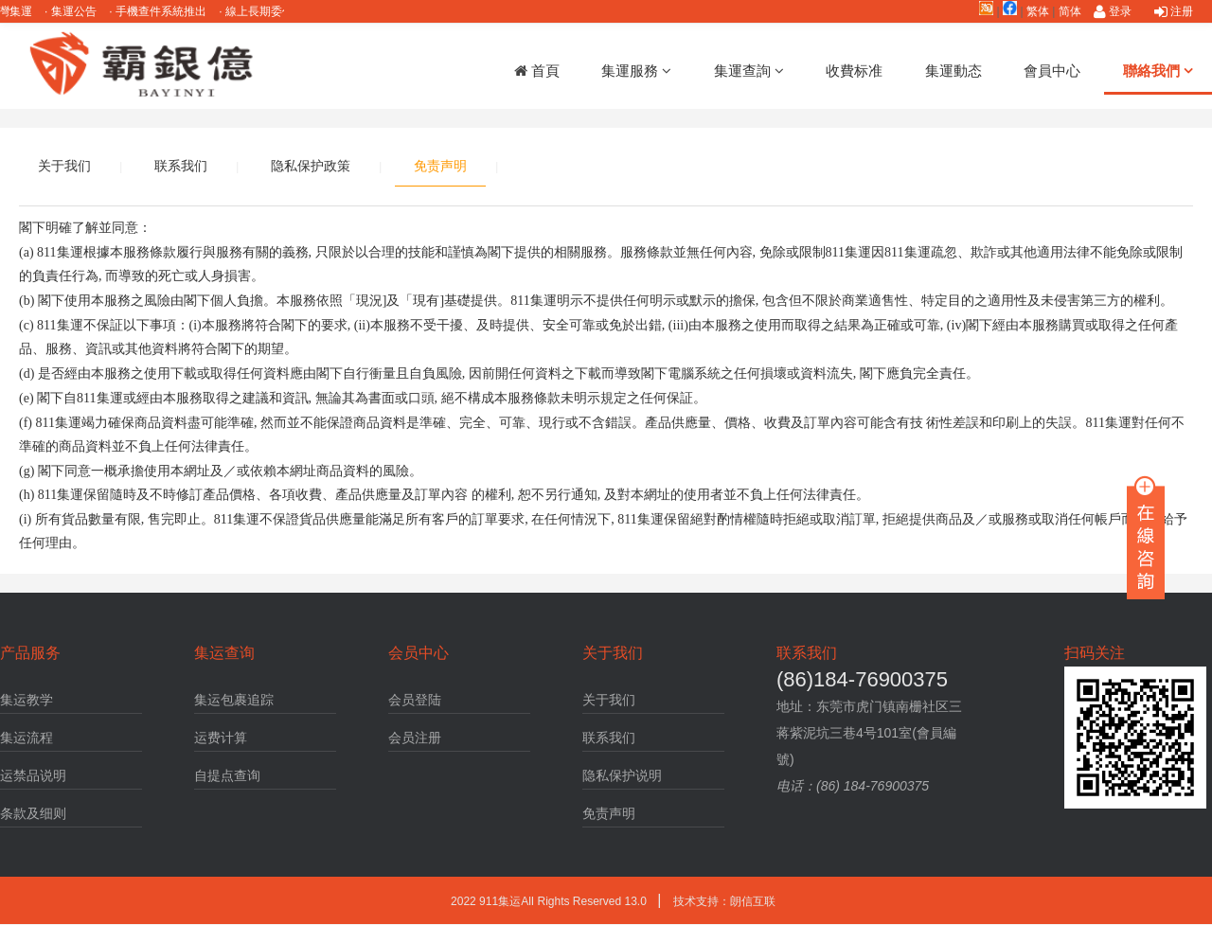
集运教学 (26, 699)
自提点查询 (227, 775)
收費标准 (854, 70)
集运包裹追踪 (234, 699)
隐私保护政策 (310, 165)
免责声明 (440, 165)
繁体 (1037, 11)
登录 (1113, 11)
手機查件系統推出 (166, 11)
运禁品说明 (33, 775)
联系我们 (180, 165)
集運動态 (953, 70)
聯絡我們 (1158, 70)
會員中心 (1052, 70)
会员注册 (414, 737)
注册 (1173, 11)
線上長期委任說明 (276, 11)
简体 (1070, 11)
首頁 (537, 70)
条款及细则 (33, 813)
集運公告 (79, 11)
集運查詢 (749, 70)
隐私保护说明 (622, 775)
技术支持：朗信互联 (724, 901)
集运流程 (26, 737)
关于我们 (64, 165)
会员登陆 (414, 699)
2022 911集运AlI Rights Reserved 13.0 (550, 901)
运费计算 (220, 737)
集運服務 (636, 70)
